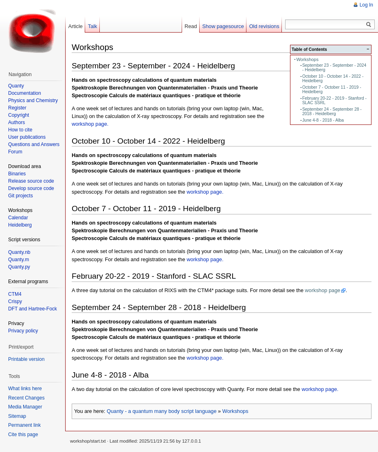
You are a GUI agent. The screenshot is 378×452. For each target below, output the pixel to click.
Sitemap (17, 416)
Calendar (18, 218)
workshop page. (90, 124)
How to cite (20, 130)
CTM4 (15, 294)
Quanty (16, 86)
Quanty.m (18, 259)
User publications (27, 137)
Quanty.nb (19, 252)
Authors (16, 122)
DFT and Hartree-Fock (32, 309)
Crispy (15, 301)
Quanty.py (19, 267)
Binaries (17, 174)
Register (17, 108)
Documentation (24, 93)
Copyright (18, 115)
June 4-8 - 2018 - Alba (323, 120)
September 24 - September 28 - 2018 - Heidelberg (332, 111)
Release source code (31, 181)
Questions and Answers (33, 144)
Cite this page (23, 434)
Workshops (307, 59)
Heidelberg (20, 225)
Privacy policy (23, 331)
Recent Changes (26, 398)
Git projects (20, 196)
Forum (15, 152)
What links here (25, 388)
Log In (366, 5)
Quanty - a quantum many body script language (162, 411)
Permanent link (24, 425)
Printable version (26, 359)
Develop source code (31, 188)
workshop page (323, 290)
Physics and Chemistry (33, 100)
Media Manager (25, 407)
